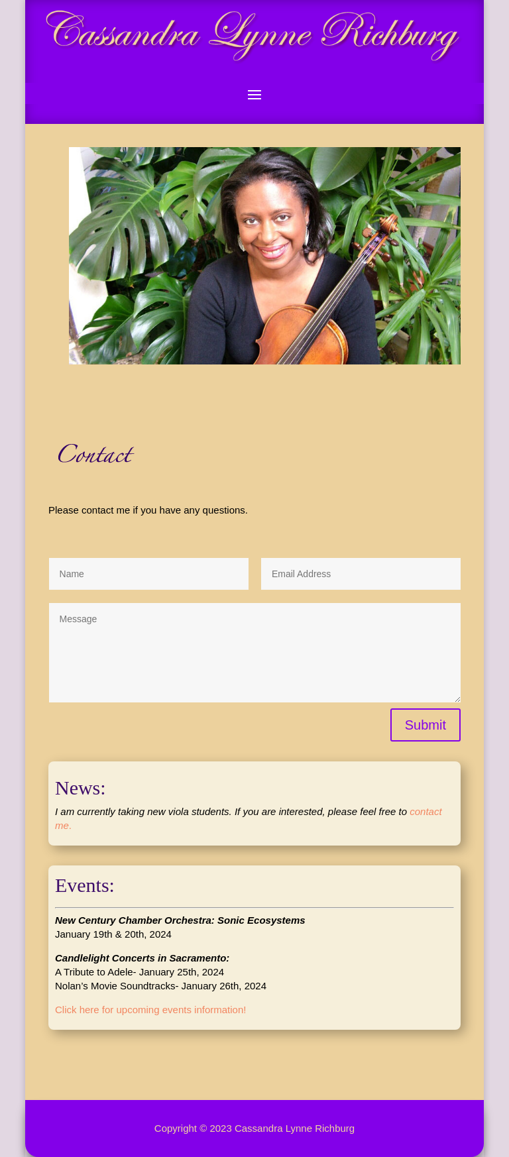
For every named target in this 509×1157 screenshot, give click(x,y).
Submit (425, 725)
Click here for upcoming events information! (150, 1009)
